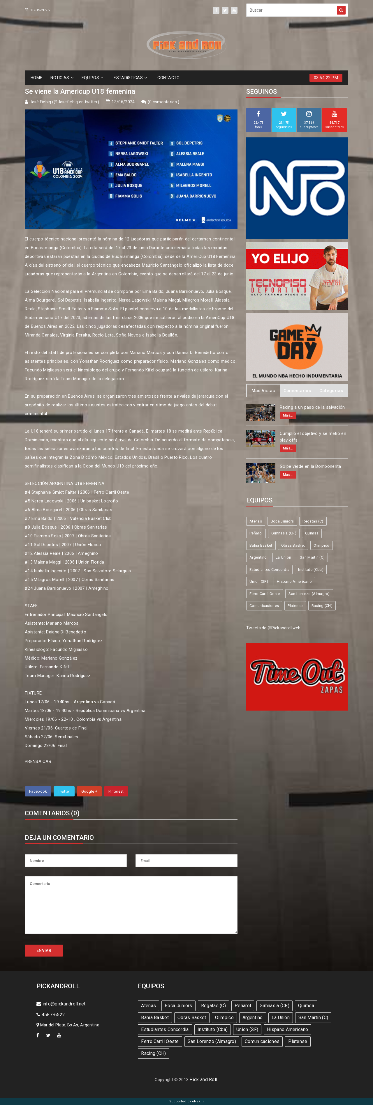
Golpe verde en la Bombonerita (310, 466)
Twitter (64, 791)
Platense (295, 605)
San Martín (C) (312, 557)
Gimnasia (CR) (283, 533)
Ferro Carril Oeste (264, 594)
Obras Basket (293, 545)
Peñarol (256, 533)
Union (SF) (258, 581)
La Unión (283, 557)
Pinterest (116, 791)
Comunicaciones (264, 605)
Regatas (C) (312, 521)
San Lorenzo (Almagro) (309, 594)
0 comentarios (163, 102)
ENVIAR (43, 950)
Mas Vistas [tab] (263, 390)
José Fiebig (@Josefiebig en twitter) (64, 102)
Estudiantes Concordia (269, 569)
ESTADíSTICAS (130, 77)
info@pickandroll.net (61, 1004)
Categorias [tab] (331, 390)
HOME (36, 77)
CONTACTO (168, 77)
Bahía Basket (260, 545)
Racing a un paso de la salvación (312, 407)
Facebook (38, 791)
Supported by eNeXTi (186, 1101)
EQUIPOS (92, 77)
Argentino (258, 557)
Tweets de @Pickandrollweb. (274, 628)
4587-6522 (50, 1014)
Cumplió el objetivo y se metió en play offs (313, 437)
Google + (89, 791)
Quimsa (312, 533)
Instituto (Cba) (310, 569)
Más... (288, 415)
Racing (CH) (322, 605)
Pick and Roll (203, 1079)
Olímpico (321, 545)
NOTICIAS (61, 77)
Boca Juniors (282, 521)
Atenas (255, 521)
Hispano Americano (294, 581)
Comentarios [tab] (297, 390)
